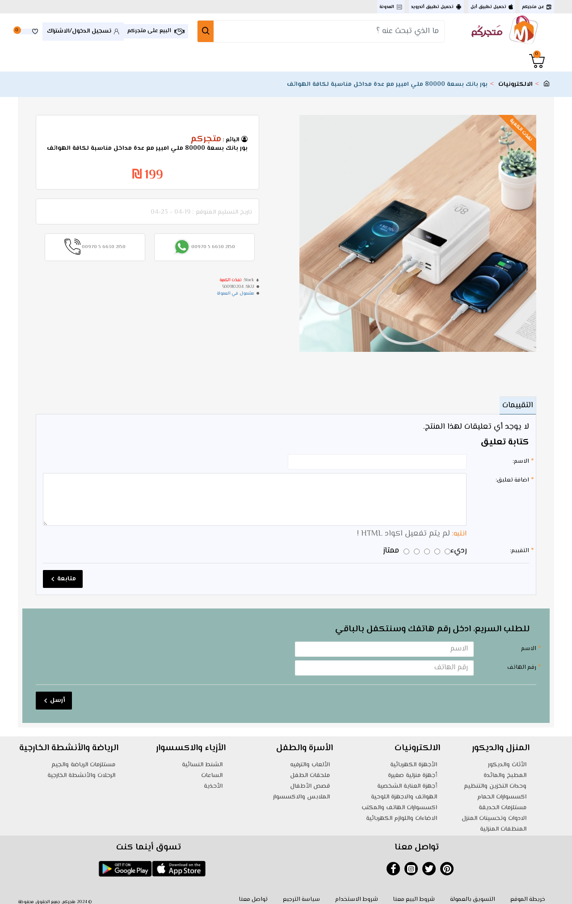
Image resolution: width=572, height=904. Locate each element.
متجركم (205, 139)
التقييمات (515, 405)
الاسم (528, 642)
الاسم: (521, 461)
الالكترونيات (515, 84)
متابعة (66, 573)
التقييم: (519, 545)
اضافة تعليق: (512, 480)
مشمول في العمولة (235, 293)
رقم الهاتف (521, 661)
